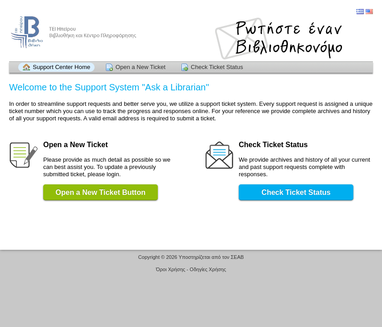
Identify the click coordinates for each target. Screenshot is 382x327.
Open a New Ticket (141, 67)
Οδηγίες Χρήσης (208, 269)
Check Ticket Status (217, 67)
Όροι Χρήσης (170, 269)
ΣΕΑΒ (237, 257)
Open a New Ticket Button (100, 192)
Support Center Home (61, 67)
